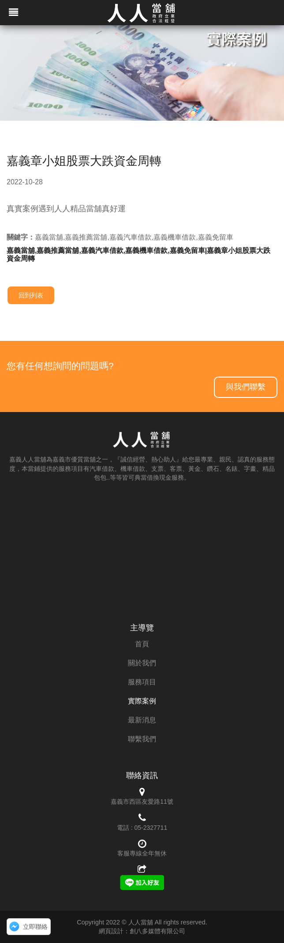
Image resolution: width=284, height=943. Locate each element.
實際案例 (142, 701)
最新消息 (142, 720)
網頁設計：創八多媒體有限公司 (142, 931)
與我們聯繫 (245, 386)
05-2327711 (150, 827)
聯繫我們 (142, 739)
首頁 (142, 644)
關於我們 (142, 663)
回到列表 (31, 295)
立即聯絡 (35, 926)
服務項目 (142, 682)
